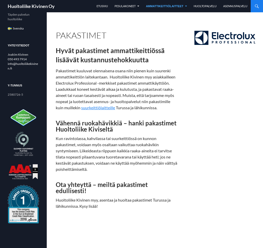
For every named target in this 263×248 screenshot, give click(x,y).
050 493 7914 (17, 59)
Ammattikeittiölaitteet (164, 6)
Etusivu (102, 6)
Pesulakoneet (125, 6)
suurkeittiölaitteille (98, 107)
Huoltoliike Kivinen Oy (31, 6)
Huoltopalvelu (205, 6)
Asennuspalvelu (235, 6)
